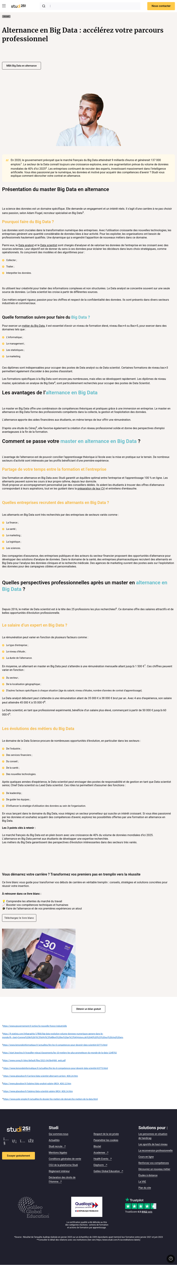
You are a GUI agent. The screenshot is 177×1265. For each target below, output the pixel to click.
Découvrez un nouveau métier (154, 1169)
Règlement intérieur (59, 1171)
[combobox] (90, 6)
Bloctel (97, 1146)
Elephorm (99, 1165)
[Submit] (44, 6)
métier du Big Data (33, 325)
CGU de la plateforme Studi (63, 1165)
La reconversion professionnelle (155, 1150)
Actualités (54, 1140)
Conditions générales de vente (65, 1158)
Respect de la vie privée (106, 1134)
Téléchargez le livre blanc (19, 918)
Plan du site (144, 1187)
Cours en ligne (146, 1156)
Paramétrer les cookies (106, 1140)
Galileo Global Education (107, 1171)
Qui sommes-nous (58, 1134)
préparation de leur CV (91, 488)
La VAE (142, 1181)
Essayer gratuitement (18, 1155)
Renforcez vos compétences (153, 1163)
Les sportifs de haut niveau (152, 1144)
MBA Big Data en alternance (21, 65)
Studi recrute (55, 1146)
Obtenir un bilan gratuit (88, 1009)
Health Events (101, 1158)
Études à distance (148, 1175)
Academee (99, 1152)
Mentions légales (58, 1152)
